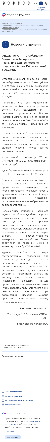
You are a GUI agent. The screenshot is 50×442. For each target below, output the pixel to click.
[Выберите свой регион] (46, 3)
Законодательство (13, 392)
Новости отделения (10, 28)
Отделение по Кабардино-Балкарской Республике (22, 25)
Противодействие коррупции (19, 400)
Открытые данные (13, 396)
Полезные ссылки (13, 405)
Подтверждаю (13, 437)
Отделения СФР (16, 23)
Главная (5, 23)
